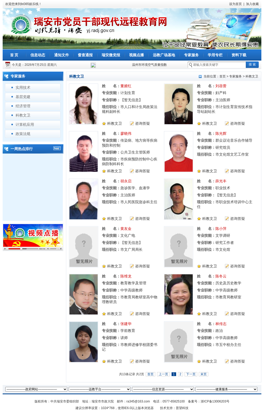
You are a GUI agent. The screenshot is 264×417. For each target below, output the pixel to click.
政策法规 (23, 134)
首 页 (14, 55)
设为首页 (235, 4)
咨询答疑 (142, 123)
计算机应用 (25, 124)
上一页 (163, 374)
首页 (222, 76)
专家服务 (191, 55)
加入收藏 (252, 4)
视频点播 (136, 55)
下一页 (191, 374)
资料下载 (239, 55)
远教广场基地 (164, 55)
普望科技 (182, 408)
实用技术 (23, 87)
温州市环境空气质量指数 (149, 65)
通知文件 (61, 55)
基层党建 (23, 97)
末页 (203, 374)
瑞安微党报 (111, 55)
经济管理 (23, 106)
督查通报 (85, 55)
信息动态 (37, 55)
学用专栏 (215, 55)
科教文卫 (23, 115)
